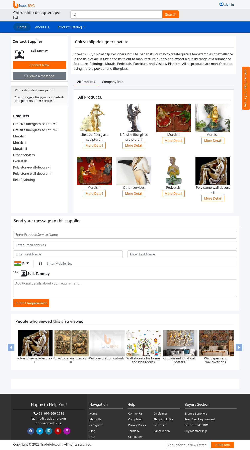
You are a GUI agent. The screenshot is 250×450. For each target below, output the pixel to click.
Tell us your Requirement (245, 88)
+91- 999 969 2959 (50, 413)
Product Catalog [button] (70, 27)
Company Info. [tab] (113, 82)
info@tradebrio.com (51, 418)
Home (21, 27)
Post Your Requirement (200, 419)
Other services (24, 155)
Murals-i (19, 136)
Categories (96, 425)
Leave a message (39, 76)
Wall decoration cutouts (106, 358)
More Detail (94, 145)
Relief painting (24, 180)
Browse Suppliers (196, 413)
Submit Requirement (31, 303)
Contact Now (39, 65)
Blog (92, 431)
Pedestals (20, 161)
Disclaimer (160, 413)
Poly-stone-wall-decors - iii (32, 173)
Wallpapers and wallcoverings (216, 360)
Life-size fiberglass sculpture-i (35, 124)
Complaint (135, 419)
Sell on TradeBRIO (196, 425)
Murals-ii (19, 142)
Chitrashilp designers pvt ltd (35, 90)
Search (169, 14)
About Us (42, 27)
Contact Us (135, 413)
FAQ (92, 437)
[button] (11, 347)
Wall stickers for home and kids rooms (143, 360)
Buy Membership (196, 431)
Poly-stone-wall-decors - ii (32, 167)
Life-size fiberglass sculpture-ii (36, 130)
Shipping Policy (164, 419)
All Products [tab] (86, 82)
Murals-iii (20, 148)
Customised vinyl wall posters (179, 360)
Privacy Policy (137, 425)
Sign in (226, 4)
